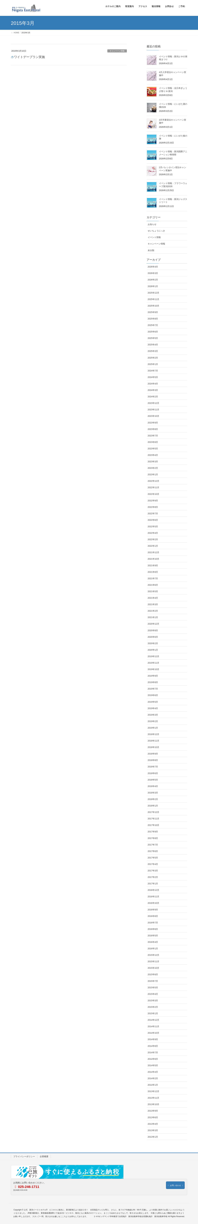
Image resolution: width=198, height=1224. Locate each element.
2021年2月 (153, 611)
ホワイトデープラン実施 (28, 57)
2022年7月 (153, 513)
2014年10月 (153, 1033)
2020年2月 (153, 643)
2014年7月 (153, 1052)
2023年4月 (153, 455)
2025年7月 (153, 325)
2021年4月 (153, 598)
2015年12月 (153, 955)
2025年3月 (153, 351)
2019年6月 (153, 695)
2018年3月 (153, 792)
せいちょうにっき (156, 231)
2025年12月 (153, 293)
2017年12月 (153, 812)
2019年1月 (153, 728)
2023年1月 (153, 474)
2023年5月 (153, 448)
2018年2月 (153, 799)
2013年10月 (153, 1104)
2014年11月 (153, 1026)
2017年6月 (153, 851)
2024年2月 (153, 396)
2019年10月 (153, 669)
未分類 (151, 250)
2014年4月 (153, 1072)
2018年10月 (153, 747)
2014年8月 (153, 1046)
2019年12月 (153, 656)
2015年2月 (153, 1007)
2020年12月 (153, 624)
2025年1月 (153, 364)
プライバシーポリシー (24, 1156)
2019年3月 (153, 715)
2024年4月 (153, 383)
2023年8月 (153, 429)
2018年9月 (153, 753)
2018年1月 (153, 805)
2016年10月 (153, 903)
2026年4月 (153, 266)
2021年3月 (153, 604)
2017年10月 (153, 825)
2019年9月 (153, 676)
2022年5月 (153, 526)
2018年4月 (153, 786)
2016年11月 (153, 896)
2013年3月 (153, 1130)
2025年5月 (153, 338)
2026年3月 (153, 273)
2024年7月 (153, 370)
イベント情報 (154, 237)
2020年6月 (153, 637)
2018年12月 (153, 734)
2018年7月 (153, 766)
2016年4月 (153, 942)
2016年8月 (153, 916)
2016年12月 (153, 890)
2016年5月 (153, 935)
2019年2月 (153, 721)
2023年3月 (153, 461)
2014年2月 (153, 1078)
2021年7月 (153, 578)
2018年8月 (153, 760)
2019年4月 (153, 708)
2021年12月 (153, 552)
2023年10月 (153, 416)
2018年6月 (153, 773)
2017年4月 (153, 864)
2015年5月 (153, 987)
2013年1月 (153, 1137)
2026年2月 (153, 279)
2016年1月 (153, 948)
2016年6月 (153, 929)
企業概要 (44, 1156)
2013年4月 (153, 1124)
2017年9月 (153, 831)
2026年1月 (153, 286)
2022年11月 (153, 487)
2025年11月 (153, 299)
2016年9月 (153, 909)
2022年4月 (153, 533)
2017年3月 (153, 870)
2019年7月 (153, 689)
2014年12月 (153, 1020)
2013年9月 (153, 1111)
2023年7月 (153, 435)
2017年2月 (153, 877)
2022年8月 (153, 507)
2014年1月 (153, 1085)
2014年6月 (153, 1059)
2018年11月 (153, 740)
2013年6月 (153, 1117)
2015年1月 (153, 1013)
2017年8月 (153, 838)
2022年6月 (153, 520)
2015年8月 (153, 974)
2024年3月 (153, 390)
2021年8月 (153, 572)
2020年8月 (153, 630)
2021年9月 (153, 565)
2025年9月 (153, 312)
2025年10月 (153, 305)
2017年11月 (153, 818)
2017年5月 (153, 857)
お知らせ (152, 224)
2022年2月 (153, 539)
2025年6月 (153, 331)
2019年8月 (153, 682)
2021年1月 (153, 617)
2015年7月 (153, 981)
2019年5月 (153, 702)
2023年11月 (153, 409)
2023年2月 (153, 468)
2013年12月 (153, 1091)
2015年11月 (153, 961)
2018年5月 (153, 780)
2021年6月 (153, 585)
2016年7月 (153, 922)
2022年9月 (153, 500)
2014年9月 (153, 1039)
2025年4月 (153, 344)
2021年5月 (153, 591)
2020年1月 (153, 650)
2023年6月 (153, 442)
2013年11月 (153, 1098)
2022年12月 (153, 481)
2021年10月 (153, 559)
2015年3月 (153, 1000)
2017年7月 (153, 844)
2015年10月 (153, 968)
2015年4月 (153, 994)
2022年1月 (153, 546)
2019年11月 (153, 663)
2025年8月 (153, 318)
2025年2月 (153, 357)
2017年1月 (153, 883)
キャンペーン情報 (117, 51)
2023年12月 (153, 403)
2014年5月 (153, 1065)
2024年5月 (153, 377)
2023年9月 (153, 422)
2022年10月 (153, 494)
